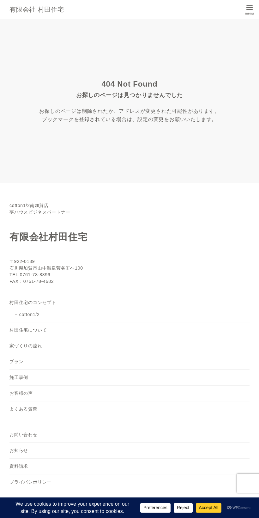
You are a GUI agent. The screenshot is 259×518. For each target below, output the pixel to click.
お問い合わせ (23, 434)
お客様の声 (21, 393)
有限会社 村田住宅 (36, 9)
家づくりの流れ (25, 345)
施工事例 (18, 377)
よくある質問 (23, 408)
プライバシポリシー (30, 481)
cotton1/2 (29, 314)
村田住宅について (28, 329)
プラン (16, 361)
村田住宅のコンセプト (32, 302)
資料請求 (18, 466)
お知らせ (18, 450)
